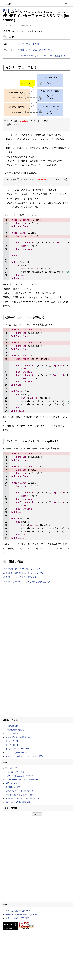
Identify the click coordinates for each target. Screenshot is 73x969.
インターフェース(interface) (17, 749)
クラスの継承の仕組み (14, 730)
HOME (6, 10)
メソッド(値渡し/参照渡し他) (17, 737)
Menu (67, 3)
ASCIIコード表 (11, 783)
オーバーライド (12, 741)
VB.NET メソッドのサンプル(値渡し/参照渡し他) (26, 581)
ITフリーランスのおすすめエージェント (22, 798)
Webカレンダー (12, 768)
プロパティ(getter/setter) (16, 752)
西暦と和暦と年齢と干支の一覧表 (19, 795)
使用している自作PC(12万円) (17, 918)
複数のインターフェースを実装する (34, 50)
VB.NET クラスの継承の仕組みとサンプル (23, 573)
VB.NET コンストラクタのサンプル (20, 577)
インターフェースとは (28, 44)
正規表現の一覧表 (13, 787)
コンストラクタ (12, 733)
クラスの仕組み (12, 726)
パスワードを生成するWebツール (19, 776)
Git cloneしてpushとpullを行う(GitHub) (22, 914)
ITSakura (7, 4)
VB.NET (15, 10)
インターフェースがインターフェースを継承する (41, 55)
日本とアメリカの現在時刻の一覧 (19, 791)
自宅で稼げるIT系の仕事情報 (17, 802)
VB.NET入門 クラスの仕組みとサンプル (22, 568)
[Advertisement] (36, 608)
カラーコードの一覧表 (14, 772)
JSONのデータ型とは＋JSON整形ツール (22, 779)
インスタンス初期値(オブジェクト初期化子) (24, 756)
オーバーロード (12, 745)
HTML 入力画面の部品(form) (17, 911)
